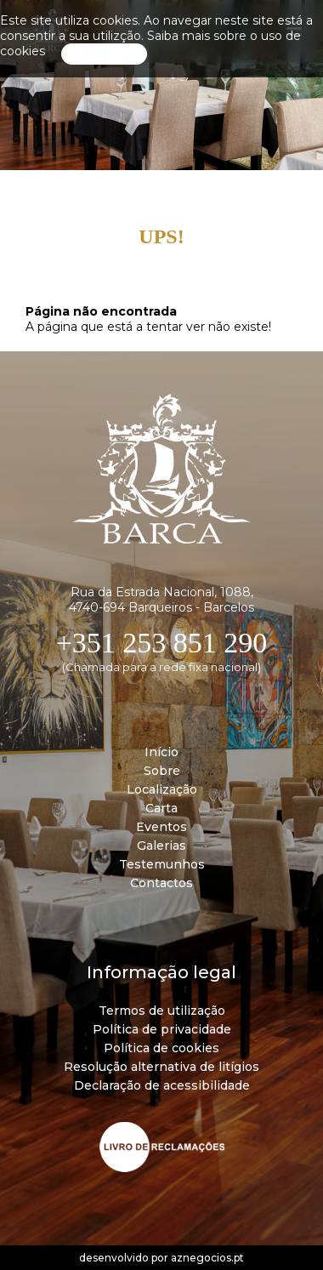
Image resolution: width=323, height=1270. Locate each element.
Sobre (162, 770)
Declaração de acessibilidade (162, 1085)
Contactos (161, 883)
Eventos (161, 826)
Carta (161, 808)
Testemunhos (162, 864)
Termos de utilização (162, 1010)
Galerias (161, 845)
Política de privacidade (162, 1029)
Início (161, 752)
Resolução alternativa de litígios (161, 1066)
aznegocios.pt (207, 1257)
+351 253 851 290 (162, 642)
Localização (162, 789)
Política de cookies (161, 1048)
